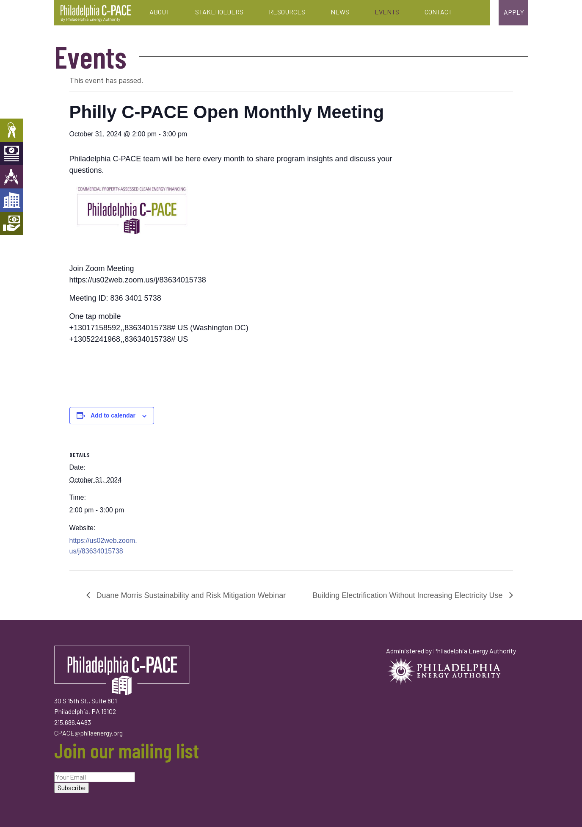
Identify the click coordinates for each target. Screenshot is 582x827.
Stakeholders (219, 12)
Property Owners (11, 130)
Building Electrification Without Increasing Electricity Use (408, 595)
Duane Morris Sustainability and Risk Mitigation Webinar (190, 595)
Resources (287, 12)
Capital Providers (11, 153)
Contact (438, 12)
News (340, 12)
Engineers (11, 176)
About (159, 12)
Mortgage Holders (11, 223)
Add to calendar (113, 415)
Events (387, 12)
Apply (514, 12)
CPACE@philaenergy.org (88, 733)
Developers (11, 200)
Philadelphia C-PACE (96, 13)
